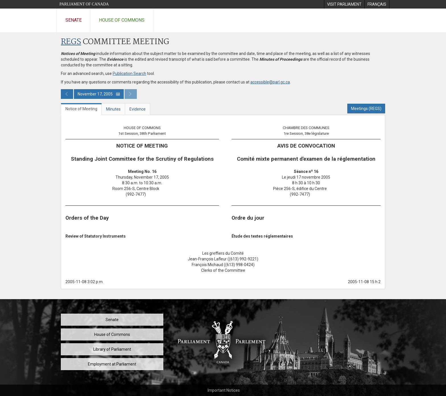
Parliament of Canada (84, 4)
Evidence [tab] (137, 109)
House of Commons (121, 20)
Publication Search (129, 73)
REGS (71, 42)
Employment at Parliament (112, 364)
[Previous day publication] (67, 94)
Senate (73, 20)
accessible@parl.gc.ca (270, 82)
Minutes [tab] (113, 109)
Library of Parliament (112, 349)
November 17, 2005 (99, 94)
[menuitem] (344, 4)
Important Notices (224, 390)
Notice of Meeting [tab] (81, 109)
